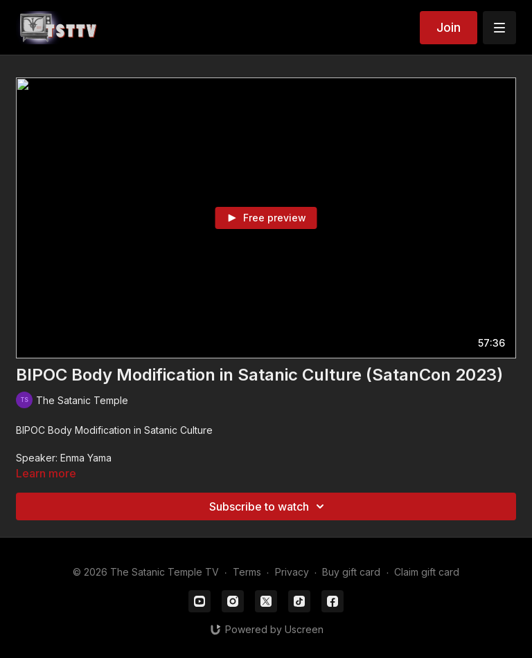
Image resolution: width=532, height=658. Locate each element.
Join (448, 27)
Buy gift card (351, 572)
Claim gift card (426, 572)
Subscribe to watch (268, 506)
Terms (247, 572)
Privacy (292, 572)
